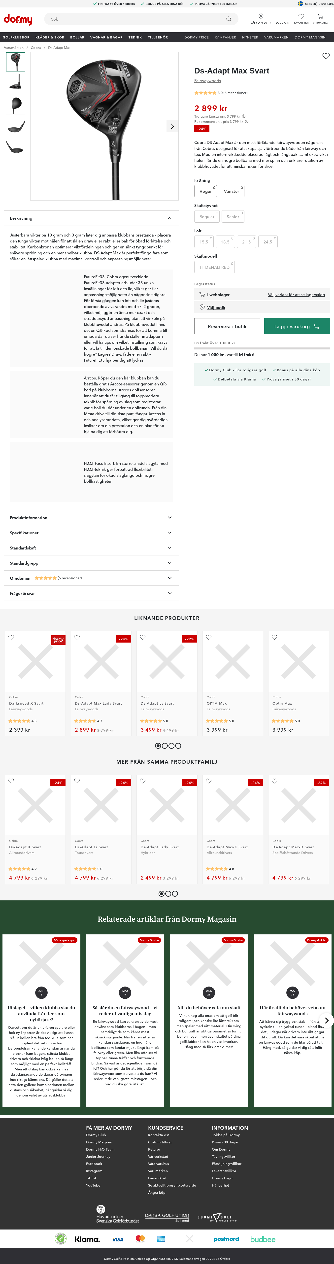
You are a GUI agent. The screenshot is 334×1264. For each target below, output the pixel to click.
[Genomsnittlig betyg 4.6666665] (85, 721)
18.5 (228, 240)
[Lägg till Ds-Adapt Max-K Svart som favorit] (209, 781)
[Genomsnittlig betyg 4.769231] (217, 869)
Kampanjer (225, 37)
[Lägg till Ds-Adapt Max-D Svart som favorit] (274, 781)
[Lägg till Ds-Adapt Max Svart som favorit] (326, 56)
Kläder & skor (49, 37)
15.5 (206, 240)
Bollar (77, 37)
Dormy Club (96, 1134)
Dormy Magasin (310, 37)
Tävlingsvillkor (223, 1156)
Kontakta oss (158, 1134)
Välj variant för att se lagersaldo (296, 294)
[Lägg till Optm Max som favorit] (274, 637)
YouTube (93, 1185)
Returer (154, 1149)
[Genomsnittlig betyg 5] (45, 578)
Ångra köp (157, 1192)
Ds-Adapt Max (59, 47)
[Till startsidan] (18, 20)
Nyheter (250, 37)
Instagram (94, 1170)
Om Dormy (221, 1149)
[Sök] (229, 19)
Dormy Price (196, 37)
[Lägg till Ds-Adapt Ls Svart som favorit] (143, 637)
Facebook (94, 1163)
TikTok (91, 1177)
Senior (235, 215)
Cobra (36, 47)
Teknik (135, 37)
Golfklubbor (16, 37)
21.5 (249, 240)
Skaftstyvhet (206, 205)
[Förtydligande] (243, 116)
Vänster (234, 190)
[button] (283, 17)
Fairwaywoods (207, 80)
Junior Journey (98, 1156)
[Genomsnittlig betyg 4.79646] (19, 721)
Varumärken (276, 37)
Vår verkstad (158, 1156)
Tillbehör (158, 37)
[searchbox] (130, 19)
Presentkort (157, 1177)
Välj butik (212, 307)
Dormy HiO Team (100, 1149)
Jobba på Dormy (226, 1134)
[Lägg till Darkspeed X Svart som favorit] (11, 637)
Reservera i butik (227, 326)
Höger (208, 190)
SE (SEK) (316, 3)
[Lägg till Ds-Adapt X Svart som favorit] (11, 781)
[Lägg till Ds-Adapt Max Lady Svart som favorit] (77, 637)
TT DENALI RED (217, 266)
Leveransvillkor (224, 1170)
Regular (209, 215)
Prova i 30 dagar (225, 1141)
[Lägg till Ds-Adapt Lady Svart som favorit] (143, 781)
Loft (197, 230)
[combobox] (141, 19)
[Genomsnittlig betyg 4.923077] (19, 869)
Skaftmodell (205, 256)
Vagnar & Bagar (106, 37)
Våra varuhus (158, 1163)
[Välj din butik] (261, 17)
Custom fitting (159, 1141)
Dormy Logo (222, 1177)
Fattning (202, 180)
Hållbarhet (220, 1185)
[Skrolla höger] (172, 126)
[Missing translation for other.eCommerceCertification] (61, 1238)
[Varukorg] (320, 19)
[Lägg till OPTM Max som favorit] (209, 637)
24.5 (270, 240)
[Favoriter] (301, 19)
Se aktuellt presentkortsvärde (172, 1185)
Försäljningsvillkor (226, 1163)
